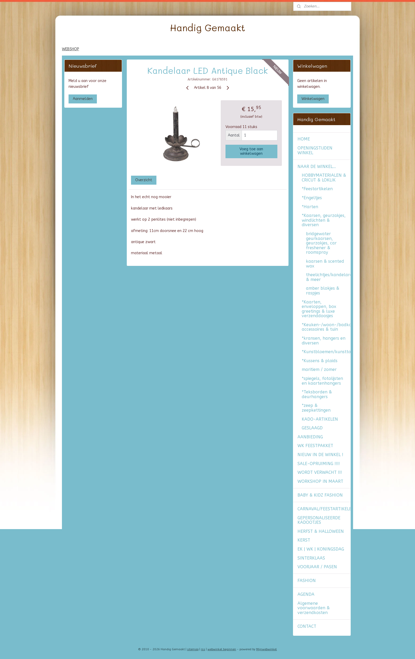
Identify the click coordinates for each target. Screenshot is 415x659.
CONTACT (306, 626)
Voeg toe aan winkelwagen (251, 151)
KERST (303, 540)
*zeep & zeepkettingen (316, 408)
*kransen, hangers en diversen (323, 341)
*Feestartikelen (317, 188)
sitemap (193, 649)
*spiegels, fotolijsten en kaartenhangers (322, 381)
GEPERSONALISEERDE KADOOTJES (318, 520)
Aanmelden (83, 99)
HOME (303, 139)
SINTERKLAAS (311, 558)
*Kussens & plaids (319, 360)
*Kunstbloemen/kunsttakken (326, 351)
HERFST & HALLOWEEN (320, 531)
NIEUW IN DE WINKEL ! (320, 454)
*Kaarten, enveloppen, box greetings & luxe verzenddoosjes (319, 309)
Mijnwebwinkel (266, 649)
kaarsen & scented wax (325, 264)
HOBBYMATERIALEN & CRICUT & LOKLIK (324, 178)
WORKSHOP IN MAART (320, 481)
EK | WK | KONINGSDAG (320, 549)
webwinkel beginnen (222, 649)
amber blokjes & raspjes (322, 291)
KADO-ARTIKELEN (320, 419)
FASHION (306, 580)
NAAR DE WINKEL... (316, 166)
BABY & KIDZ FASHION (320, 495)
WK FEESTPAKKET (315, 445)
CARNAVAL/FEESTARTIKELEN (323, 508)
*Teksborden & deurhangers (317, 394)
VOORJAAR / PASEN (317, 566)
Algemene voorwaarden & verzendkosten (313, 608)
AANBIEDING (310, 436)
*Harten (310, 206)
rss (203, 649)
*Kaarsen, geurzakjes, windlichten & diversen (324, 220)
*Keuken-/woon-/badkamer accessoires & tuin (326, 327)
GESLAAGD (312, 427)
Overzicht (143, 180)
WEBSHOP (70, 49)
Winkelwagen (312, 99)
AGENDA (305, 594)
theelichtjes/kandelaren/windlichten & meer (328, 277)
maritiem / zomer (319, 369)
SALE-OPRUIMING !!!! (318, 463)
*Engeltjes (312, 197)
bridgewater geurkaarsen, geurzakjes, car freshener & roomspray (321, 243)
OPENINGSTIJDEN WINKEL (314, 150)
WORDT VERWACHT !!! (319, 472)
